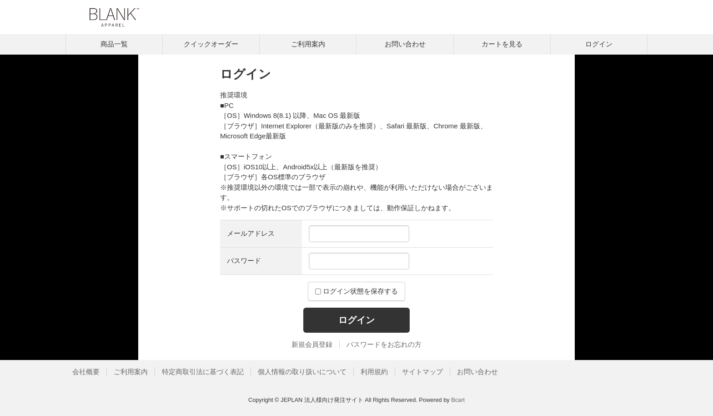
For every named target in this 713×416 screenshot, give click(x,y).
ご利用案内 (308, 44)
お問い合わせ (405, 44)
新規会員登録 (311, 344)
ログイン (599, 44)
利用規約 (374, 371)
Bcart (458, 399)
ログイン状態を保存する (356, 291)
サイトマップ (422, 371)
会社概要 (86, 371)
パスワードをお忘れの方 (384, 344)
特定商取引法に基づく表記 (203, 371)
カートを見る (502, 44)
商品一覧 (114, 44)
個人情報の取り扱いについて (302, 371)
